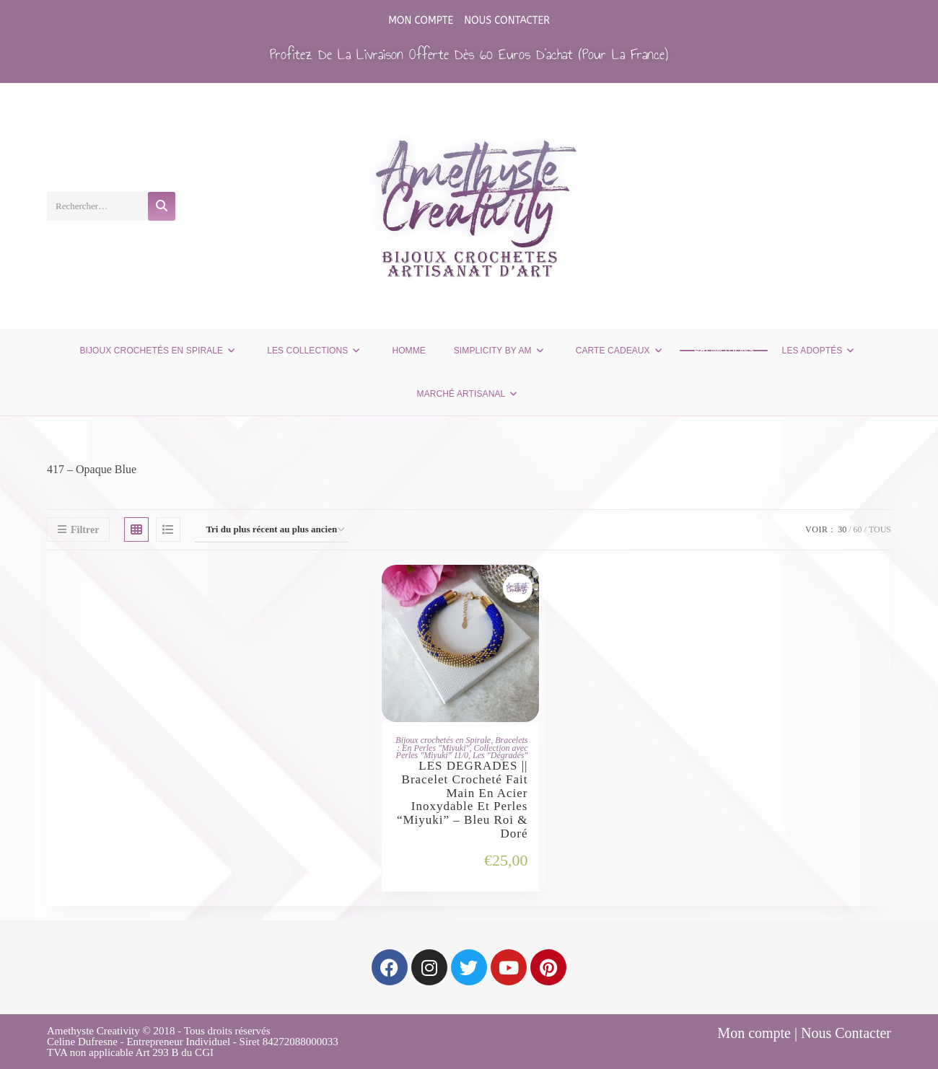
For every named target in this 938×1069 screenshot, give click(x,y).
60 (858, 529)
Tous (880, 529)
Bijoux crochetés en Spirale (443, 740)
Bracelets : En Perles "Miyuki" (462, 744)
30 (842, 529)
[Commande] (271, 529)
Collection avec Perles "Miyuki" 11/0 (462, 752)
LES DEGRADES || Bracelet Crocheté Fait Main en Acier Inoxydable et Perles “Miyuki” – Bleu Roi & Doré (462, 800)
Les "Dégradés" (500, 755)
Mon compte (420, 20)
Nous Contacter (507, 20)
